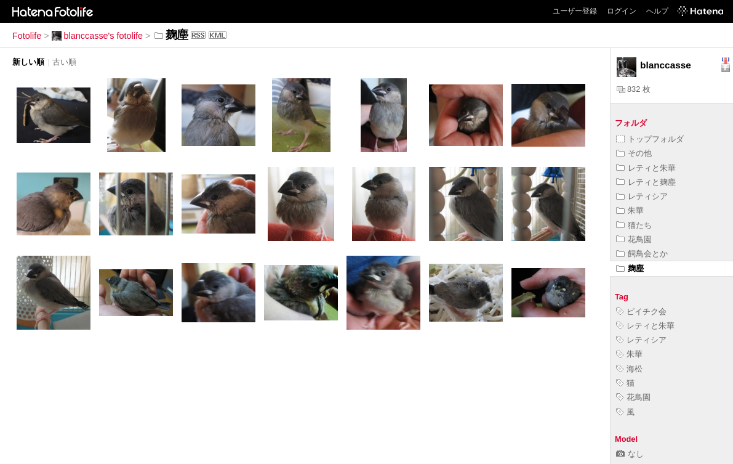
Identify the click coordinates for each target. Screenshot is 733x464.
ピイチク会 (641, 311)
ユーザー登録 (575, 11)
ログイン (621, 11)
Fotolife (26, 36)
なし (630, 453)
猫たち (634, 225)
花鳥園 (634, 239)
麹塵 (630, 268)
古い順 (64, 62)
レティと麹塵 (646, 182)
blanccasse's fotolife (97, 36)
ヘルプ (657, 11)
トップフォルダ (650, 139)
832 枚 (634, 89)
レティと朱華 (646, 168)
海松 (629, 368)
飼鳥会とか (642, 253)
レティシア (642, 196)
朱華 (630, 210)
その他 (634, 153)
